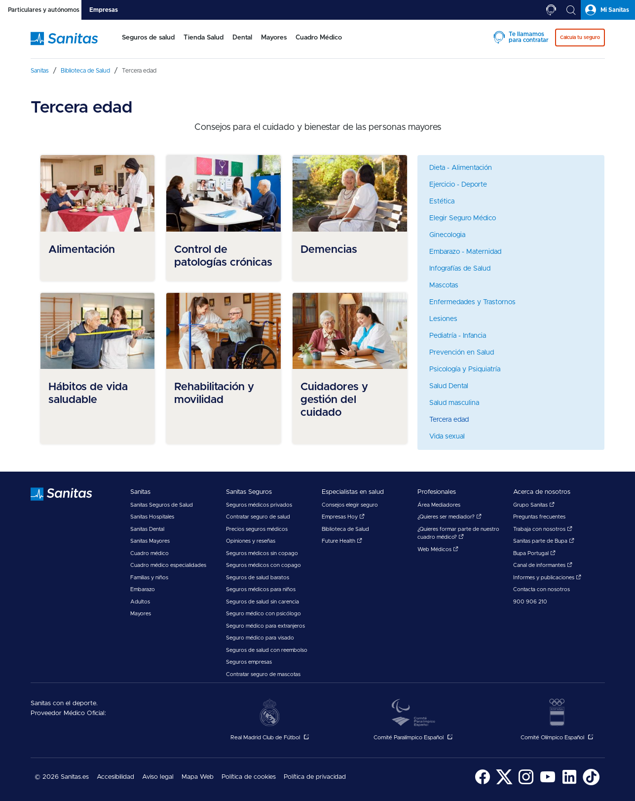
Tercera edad (449, 419)
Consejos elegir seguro (350, 505)
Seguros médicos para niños (261, 589)
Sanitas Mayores (150, 541)
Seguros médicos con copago (263, 565)
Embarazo (142, 589)
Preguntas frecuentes (539, 517)
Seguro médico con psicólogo (263, 613)
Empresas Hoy (343, 517)
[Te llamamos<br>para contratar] (551, 10)
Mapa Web (198, 777)
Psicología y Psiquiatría (464, 369)
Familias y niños (149, 577)
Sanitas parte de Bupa (543, 541)
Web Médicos (437, 549)
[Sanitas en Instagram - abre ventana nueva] (526, 783)
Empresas (103, 10)
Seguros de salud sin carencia (262, 601)
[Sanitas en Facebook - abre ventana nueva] (482, 783)
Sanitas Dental (147, 529)
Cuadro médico (149, 553)
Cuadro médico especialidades (168, 565)
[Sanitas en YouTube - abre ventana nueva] (548, 783)
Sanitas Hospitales (152, 517)
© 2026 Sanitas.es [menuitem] (62, 777)
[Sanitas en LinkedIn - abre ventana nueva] (569, 783)
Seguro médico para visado (260, 638)
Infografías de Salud (459, 268)
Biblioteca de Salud (345, 529)
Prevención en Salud (461, 352)
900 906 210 (530, 601)
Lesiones (443, 319)
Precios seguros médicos (257, 529)
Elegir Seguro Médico (462, 218)
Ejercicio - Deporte (458, 184)
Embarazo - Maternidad (465, 251)
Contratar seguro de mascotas (263, 674)
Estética (441, 201)
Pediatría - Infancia (457, 335)
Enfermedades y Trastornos (472, 302)
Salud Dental (448, 386)
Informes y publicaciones (547, 577)
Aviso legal (158, 777)
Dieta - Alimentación (460, 167)
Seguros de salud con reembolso (266, 650)
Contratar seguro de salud (258, 517)
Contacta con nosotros (541, 589)
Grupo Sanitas (534, 505)
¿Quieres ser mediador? (449, 517)
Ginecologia (447, 235)
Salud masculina (454, 403)
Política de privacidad (315, 777)
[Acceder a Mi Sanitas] (608, 10)
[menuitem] (144, 43)
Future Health (342, 541)
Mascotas (443, 285)
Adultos (140, 601)
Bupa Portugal (534, 553)
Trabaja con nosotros (542, 529)
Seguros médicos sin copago (262, 553)
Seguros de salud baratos (257, 577)
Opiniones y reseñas (250, 541)
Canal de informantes (542, 565)
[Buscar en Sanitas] (571, 10)
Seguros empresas (249, 662)
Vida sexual (447, 436)
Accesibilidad (115, 777)
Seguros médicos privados (259, 505)
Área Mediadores (438, 505)
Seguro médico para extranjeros (265, 626)
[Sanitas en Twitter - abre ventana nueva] (504, 783)
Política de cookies (249, 777)
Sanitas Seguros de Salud (161, 505)
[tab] (40, 10)
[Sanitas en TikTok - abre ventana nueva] (591, 783)
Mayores (140, 613)
